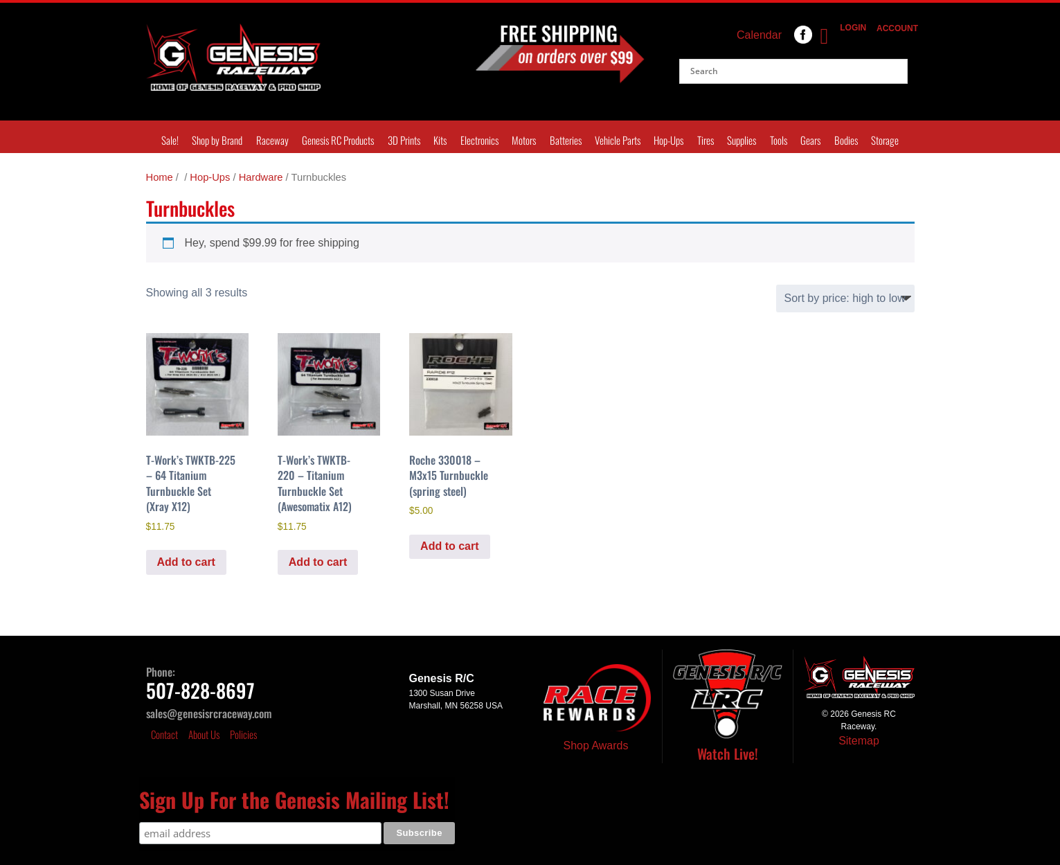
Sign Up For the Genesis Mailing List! (294, 799)
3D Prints (404, 140)
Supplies (741, 140)
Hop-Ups (668, 140)
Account (894, 28)
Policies (243, 734)
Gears (810, 140)
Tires (705, 140)
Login (851, 28)
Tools (778, 140)
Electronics (479, 140)
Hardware (261, 177)
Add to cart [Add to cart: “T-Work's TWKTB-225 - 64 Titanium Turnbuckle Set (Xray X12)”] (186, 562)
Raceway (272, 140)
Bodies (846, 140)
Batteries (566, 140)
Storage (885, 140)
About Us (203, 734)
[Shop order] (845, 298)
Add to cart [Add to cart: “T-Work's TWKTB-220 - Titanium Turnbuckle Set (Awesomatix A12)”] (318, 562)
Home (159, 177)
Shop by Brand (217, 140)
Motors (524, 140)
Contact (164, 734)
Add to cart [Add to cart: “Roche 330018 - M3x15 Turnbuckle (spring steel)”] (449, 546)
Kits (440, 140)
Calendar (759, 35)
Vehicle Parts (617, 140)
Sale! (170, 140)
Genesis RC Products (338, 140)
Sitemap (858, 741)
